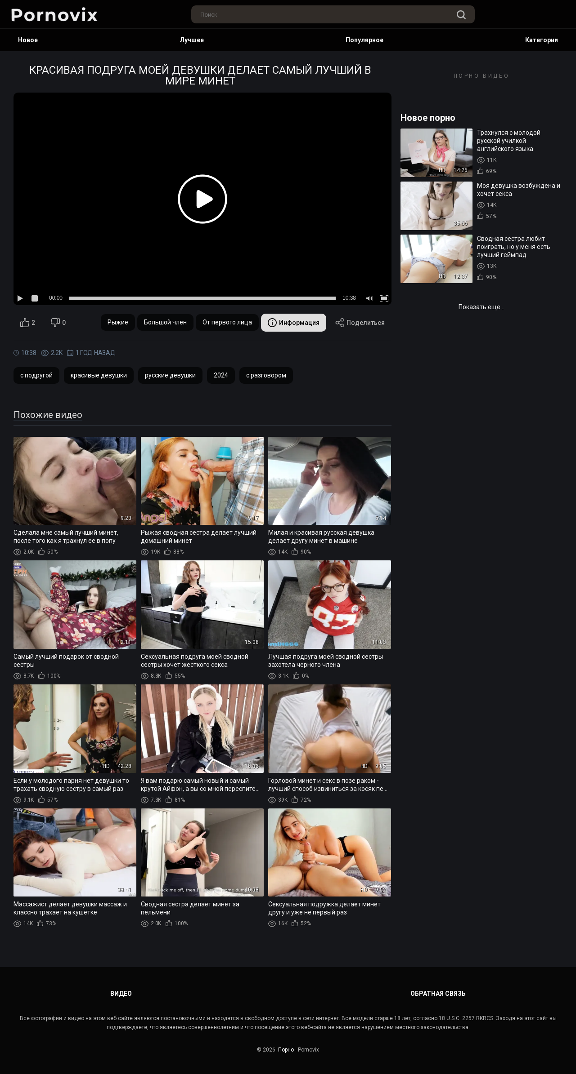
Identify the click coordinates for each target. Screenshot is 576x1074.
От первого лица (227, 322)
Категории (541, 40)
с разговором (266, 375)
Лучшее (192, 40)
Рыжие (118, 322)
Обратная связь (438, 993)
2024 (221, 375)
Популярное (364, 40)
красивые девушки (99, 375)
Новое (28, 40)
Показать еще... (481, 307)
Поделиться (360, 322)
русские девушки (170, 375)
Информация (294, 322)
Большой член (165, 322)
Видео (121, 993)
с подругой (36, 375)
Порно (286, 1050)
